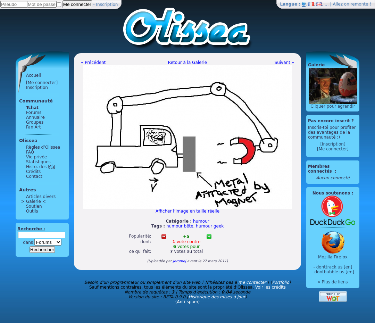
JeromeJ (179, 261)
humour (201, 221)
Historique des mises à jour (217, 297)
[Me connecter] (42, 82)
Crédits (33, 171)
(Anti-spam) (187, 301)
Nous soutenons (331, 193)
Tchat (32, 107)
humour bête (179, 226)
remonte (359, 4)
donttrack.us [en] (334, 267)
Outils (32, 211)
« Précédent (93, 62)
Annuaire (35, 117)
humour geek (210, 226)
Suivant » (284, 62)
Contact (34, 176)
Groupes (34, 122)
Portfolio (280, 282)
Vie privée (36, 157)
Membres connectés (320, 169)
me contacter (252, 282)
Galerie (33, 201)
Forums (33, 112)
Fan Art (33, 127)
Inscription (107, 4)
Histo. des (40, 166)
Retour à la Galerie (187, 62)
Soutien (34, 206)
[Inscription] (332, 144)
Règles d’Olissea (43, 147)
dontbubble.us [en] (334, 272)
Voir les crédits (270, 287)
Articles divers (41, 196)
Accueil (33, 75)
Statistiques (38, 161)
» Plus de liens (333, 282)
